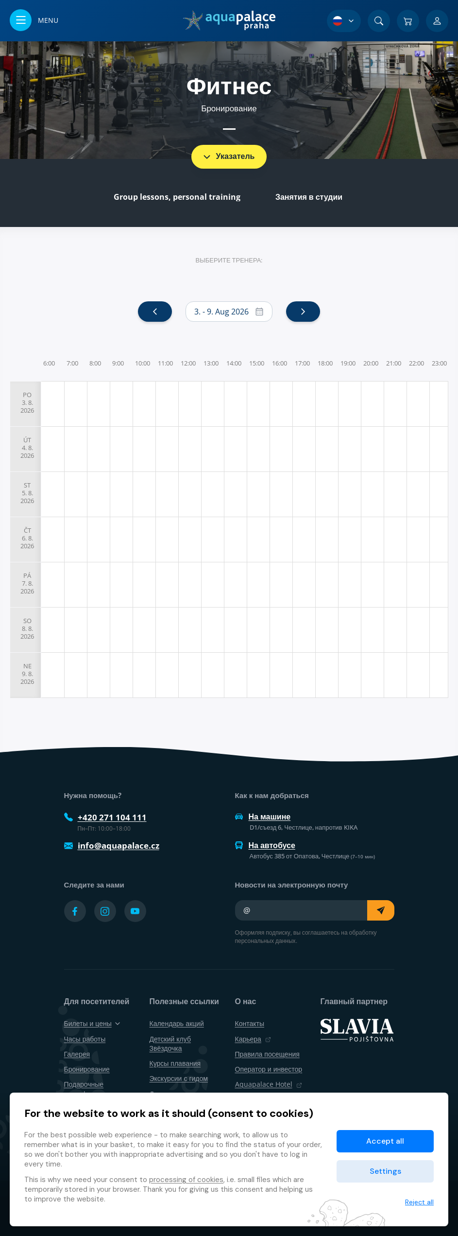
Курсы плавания (175, 1063)
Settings (385, 1171)
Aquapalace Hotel (268, 1084)
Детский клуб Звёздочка (170, 1043)
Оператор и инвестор (269, 1069)
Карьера (253, 1039)
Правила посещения (267, 1054)
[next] (303, 311)
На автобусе (265, 845)
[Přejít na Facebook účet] (75, 911)
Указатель (228, 156)
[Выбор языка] (344, 21)
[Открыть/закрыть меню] (34, 21)
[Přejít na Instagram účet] (105, 911)
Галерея (77, 1054)
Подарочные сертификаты (85, 1088)
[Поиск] (379, 21)
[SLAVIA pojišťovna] (357, 1029)
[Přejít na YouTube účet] (135, 911)
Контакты (249, 1023)
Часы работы (85, 1039)
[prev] (155, 311)
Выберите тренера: (229, 260)
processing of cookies (186, 1179)
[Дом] (229, 20)
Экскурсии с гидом (179, 1078)
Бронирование (87, 1069)
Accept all (385, 1141)
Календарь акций (177, 1023)
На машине (263, 816)
